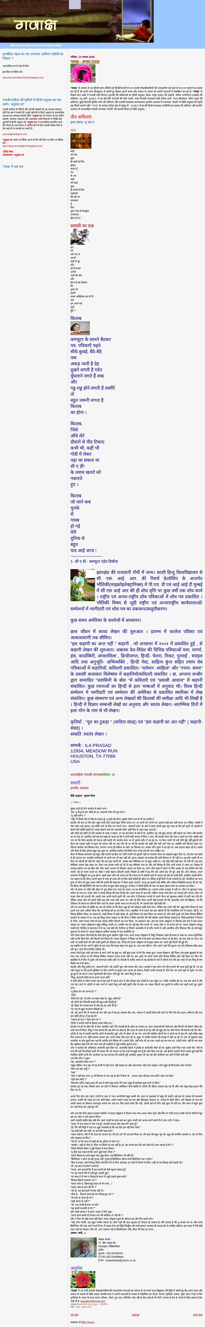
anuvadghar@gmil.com (15, 134)
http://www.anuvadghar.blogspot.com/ (22, 146)
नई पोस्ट (74, 1315)
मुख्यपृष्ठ (135, 1315)
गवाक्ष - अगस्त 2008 (84, 61)
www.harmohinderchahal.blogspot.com (23, 77)
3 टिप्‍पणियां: (104, 1304)
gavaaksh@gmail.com (93, 1301)
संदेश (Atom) (87, 1322)
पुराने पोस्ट (197, 1315)
